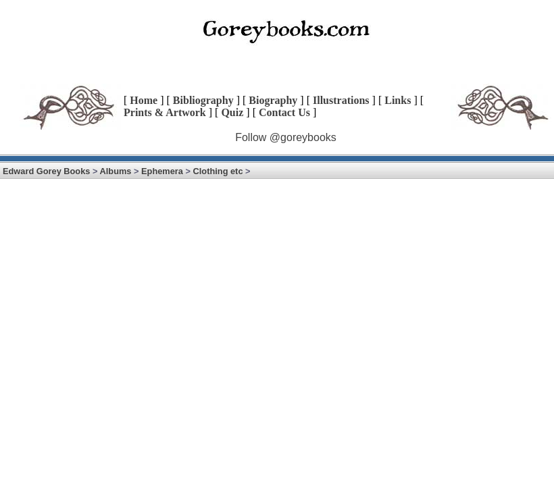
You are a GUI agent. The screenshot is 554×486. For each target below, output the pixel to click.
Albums (116, 171)
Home (143, 100)
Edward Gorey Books (46, 171)
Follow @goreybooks (285, 137)
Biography (273, 100)
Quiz (232, 112)
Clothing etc (218, 171)
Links (397, 100)
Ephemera (162, 171)
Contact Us (284, 112)
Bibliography (203, 100)
